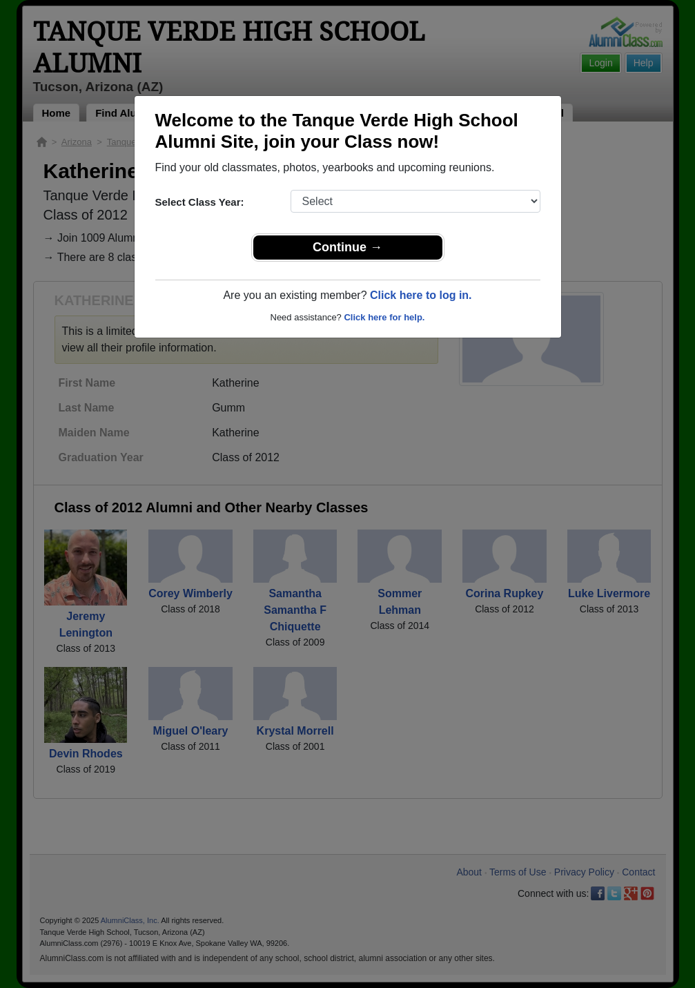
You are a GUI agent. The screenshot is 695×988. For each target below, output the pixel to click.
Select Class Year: (199, 202)
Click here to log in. (421, 295)
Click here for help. (384, 317)
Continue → (347, 247)
